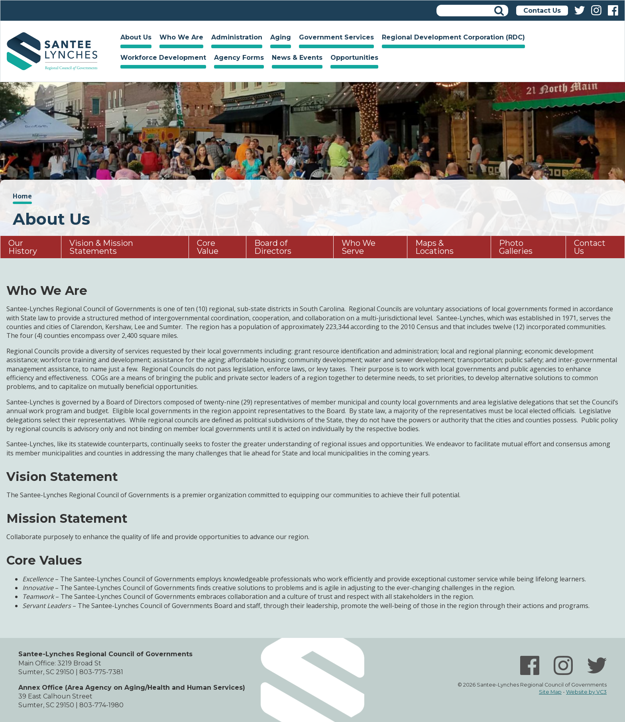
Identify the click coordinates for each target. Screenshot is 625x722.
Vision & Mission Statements (101, 247)
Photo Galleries (516, 247)
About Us (133, 38)
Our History (22, 247)
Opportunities (352, 58)
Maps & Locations (434, 247)
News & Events (295, 58)
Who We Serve (358, 247)
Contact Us (542, 10)
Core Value (207, 247)
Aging (278, 38)
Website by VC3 (586, 692)
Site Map (550, 692)
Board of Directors (272, 247)
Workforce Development (161, 58)
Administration (234, 38)
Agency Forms (239, 57)
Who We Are (179, 38)
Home (52, 51)
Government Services (334, 38)
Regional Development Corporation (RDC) (453, 37)
